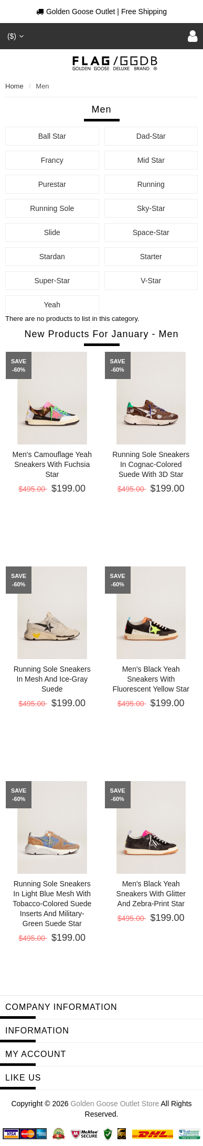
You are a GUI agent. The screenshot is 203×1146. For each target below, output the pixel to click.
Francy (52, 160)
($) (14, 36)
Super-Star (52, 280)
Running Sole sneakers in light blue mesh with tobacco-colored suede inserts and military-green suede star (52, 904)
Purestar (52, 184)
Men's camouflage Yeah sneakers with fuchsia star (52, 464)
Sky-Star (151, 208)
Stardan (52, 256)
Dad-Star (151, 136)
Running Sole (52, 208)
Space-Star (151, 232)
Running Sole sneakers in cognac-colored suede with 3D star (150, 464)
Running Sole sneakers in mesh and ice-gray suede (52, 679)
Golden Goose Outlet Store (114, 1103)
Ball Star (52, 136)
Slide (52, 232)
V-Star (151, 280)
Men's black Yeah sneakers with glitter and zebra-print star (151, 894)
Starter (151, 256)
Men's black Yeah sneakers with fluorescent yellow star (151, 679)
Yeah (52, 305)
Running (151, 184)
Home (14, 86)
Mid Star (151, 160)
